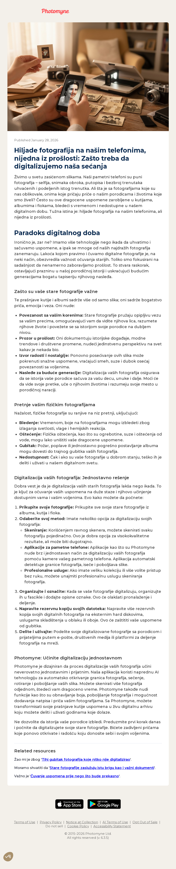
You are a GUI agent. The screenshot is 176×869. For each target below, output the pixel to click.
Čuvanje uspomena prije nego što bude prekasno (75, 776)
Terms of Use (24, 822)
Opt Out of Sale (145, 822)
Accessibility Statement (112, 826)
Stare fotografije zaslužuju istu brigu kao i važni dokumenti (102, 768)
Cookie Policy (78, 826)
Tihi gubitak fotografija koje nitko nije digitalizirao (86, 759)
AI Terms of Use (115, 822)
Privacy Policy (51, 822)
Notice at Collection (82, 822)
